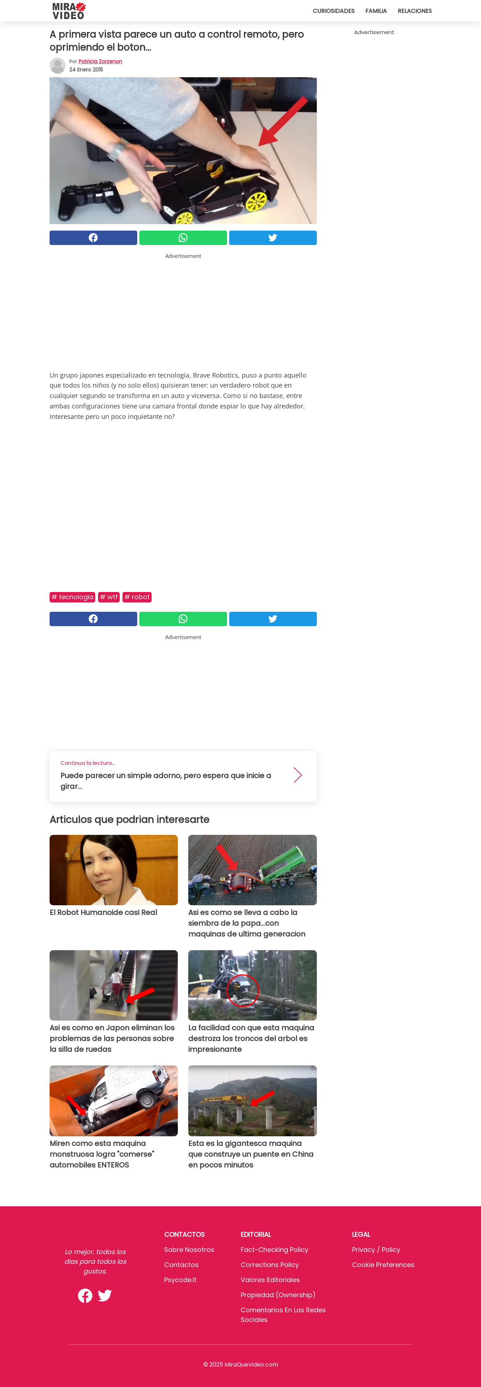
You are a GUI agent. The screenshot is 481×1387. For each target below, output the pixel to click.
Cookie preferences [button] (383, 1264)
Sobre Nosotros (189, 1249)
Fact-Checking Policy (274, 1249)
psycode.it (180, 1279)
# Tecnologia (72, 596)
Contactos (181, 1264)
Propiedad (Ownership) (278, 1294)
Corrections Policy (270, 1264)
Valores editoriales (270, 1279)
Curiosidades (334, 11)
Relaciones (415, 11)
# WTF (109, 596)
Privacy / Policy (376, 1249)
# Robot (137, 596)
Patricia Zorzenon (100, 61)
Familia (376, 11)
